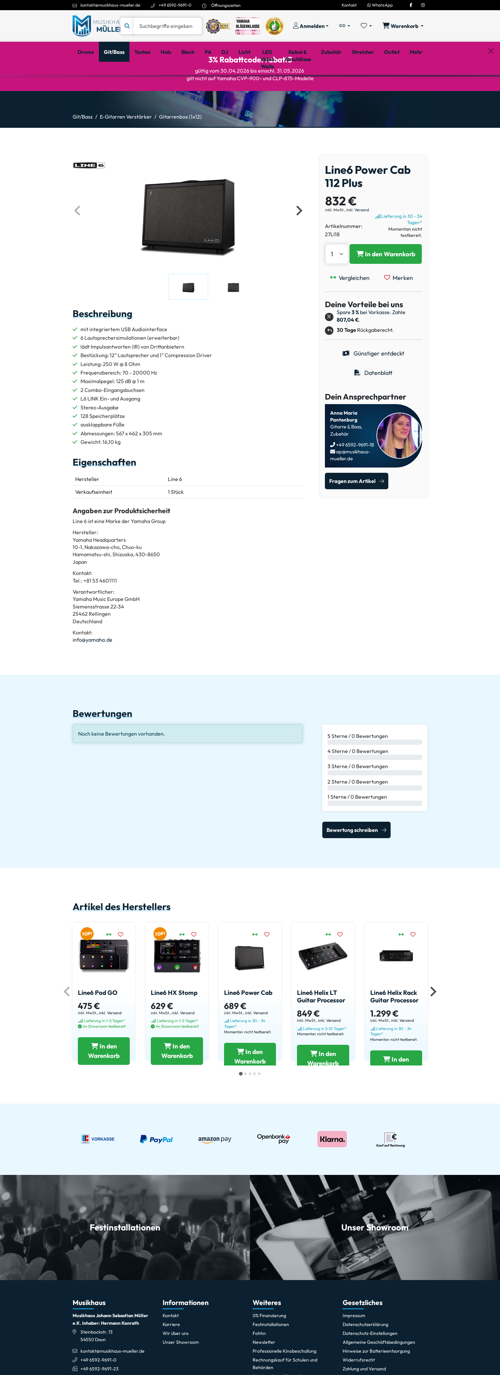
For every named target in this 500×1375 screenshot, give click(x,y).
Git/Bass (83, 144)
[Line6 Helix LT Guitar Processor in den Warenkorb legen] (323, 1098)
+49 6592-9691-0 (175, 5)
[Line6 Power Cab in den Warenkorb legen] (250, 1098)
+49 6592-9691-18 (354, 479)
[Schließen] (491, 86)
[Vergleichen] (352, 312)
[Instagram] (423, 5)
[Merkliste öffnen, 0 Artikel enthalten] (366, 26)
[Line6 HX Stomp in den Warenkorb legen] (177, 1098)
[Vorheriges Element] (78, 245)
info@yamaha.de (92, 674)
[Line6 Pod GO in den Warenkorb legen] (104, 1098)
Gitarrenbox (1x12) (180, 144)
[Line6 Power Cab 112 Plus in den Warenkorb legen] (386, 289)
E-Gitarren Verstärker (126, 144)
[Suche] (168, 26)
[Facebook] (411, 5)
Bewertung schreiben (352, 864)
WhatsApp (380, 5)
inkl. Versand (357, 244)
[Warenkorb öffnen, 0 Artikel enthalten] (402, 26)
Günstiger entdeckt (373, 388)
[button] (188, 321)
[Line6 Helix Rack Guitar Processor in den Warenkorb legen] (396, 1098)
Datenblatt (373, 407)
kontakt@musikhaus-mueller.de (110, 5)
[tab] (240, 1131)
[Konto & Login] (310, 26)
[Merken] (400, 312)
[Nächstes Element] (298, 245)
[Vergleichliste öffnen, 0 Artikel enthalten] (344, 26)
